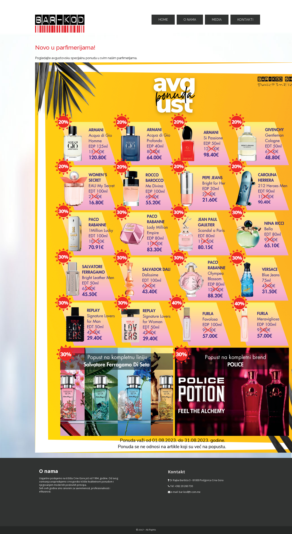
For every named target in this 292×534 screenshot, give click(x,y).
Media (217, 19)
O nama (189, 19)
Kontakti (245, 19)
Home (163, 19)
